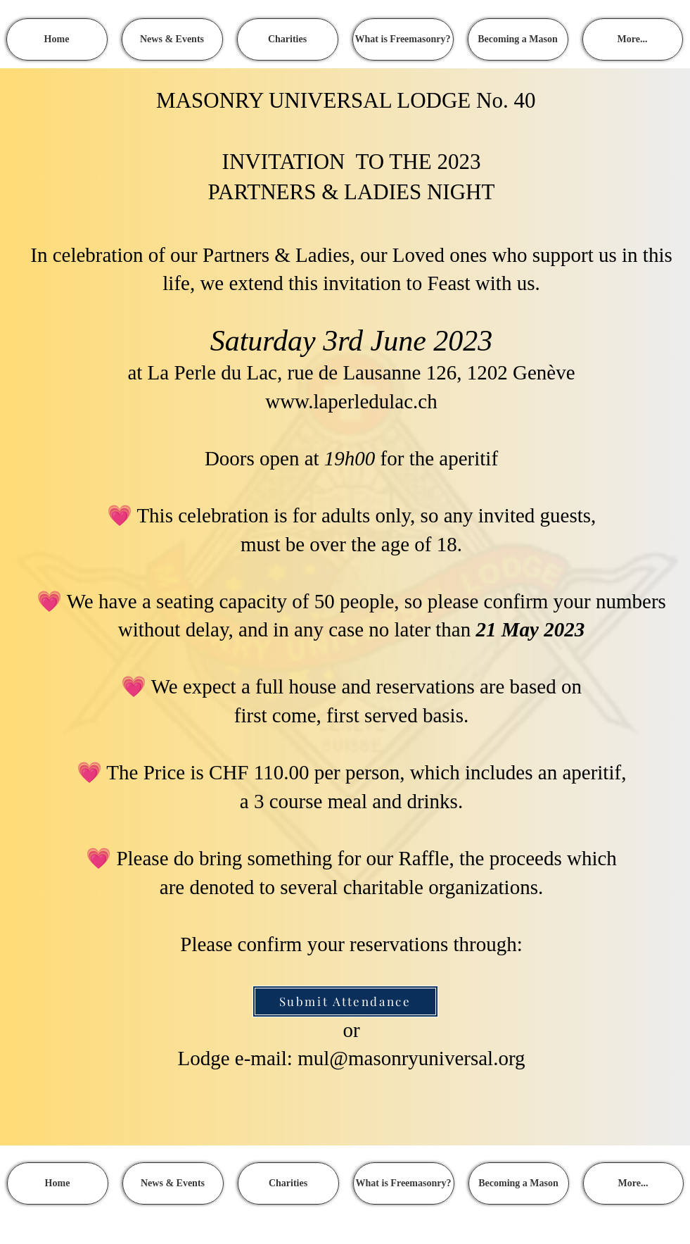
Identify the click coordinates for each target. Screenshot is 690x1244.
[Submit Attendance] (345, 1001)
